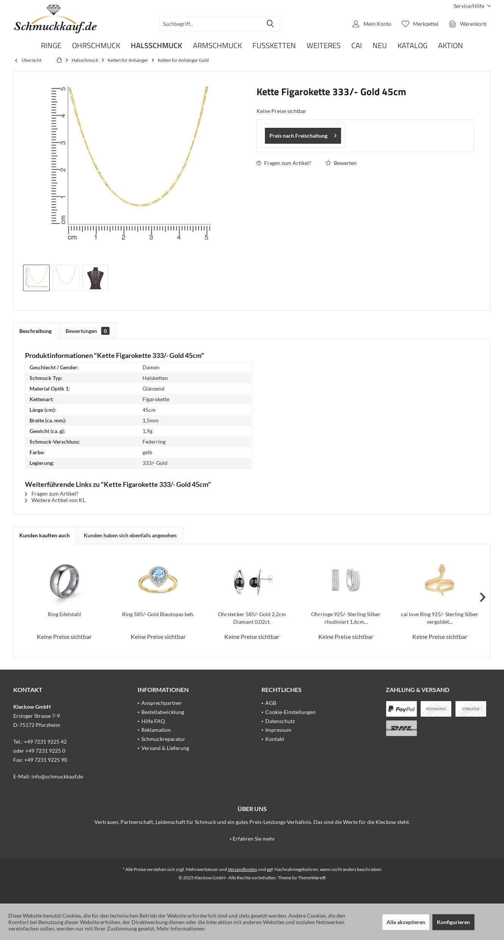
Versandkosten (242, 869)
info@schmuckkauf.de (57, 776)
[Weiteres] (323, 45)
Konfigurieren (453, 922)
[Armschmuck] (217, 45)
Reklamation (156, 730)
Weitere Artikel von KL (55, 500)
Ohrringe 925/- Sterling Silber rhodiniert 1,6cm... (345, 618)
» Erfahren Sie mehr (252, 838)
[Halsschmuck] (156, 45)
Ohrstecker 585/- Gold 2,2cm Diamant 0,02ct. (252, 618)
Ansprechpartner (161, 703)
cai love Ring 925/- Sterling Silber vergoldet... (439, 618)
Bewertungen (88, 331)
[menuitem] (469, 6)
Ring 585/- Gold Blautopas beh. (158, 614)
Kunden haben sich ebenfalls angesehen (130, 535)
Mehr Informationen (181, 928)
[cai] (356, 45)
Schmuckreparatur (163, 739)
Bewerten (341, 163)
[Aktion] (450, 45)
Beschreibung (35, 331)
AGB (270, 703)
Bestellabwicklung (162, 712)
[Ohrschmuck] (96, 45)
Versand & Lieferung (165, 748)
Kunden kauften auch (44, 535)
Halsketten (155, 378)
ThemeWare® (312, 877)
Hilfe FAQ (153, 721)
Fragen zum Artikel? (284, 163)
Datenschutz (280, 721)
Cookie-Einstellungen (290, 712)
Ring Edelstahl (64, 614)
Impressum (278, 730)
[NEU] (379, 45)
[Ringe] (51, 45)
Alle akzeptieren (406, 922)
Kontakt (274, 739)
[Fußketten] (274, 45)
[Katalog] (412, 45)
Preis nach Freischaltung (303, 134)
